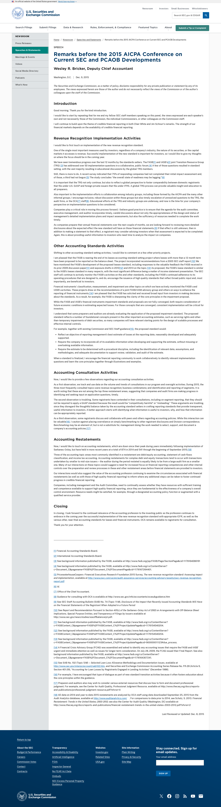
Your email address (166, 757)
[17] (88, 428)
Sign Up (163, 773)
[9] (155, 228)
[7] (79, 201)
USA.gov (100, 761)
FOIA (55, 761)
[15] (132, 329)
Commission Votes (26, 761)
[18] (190, 449)
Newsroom (147, 8)
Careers (21, 757)
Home (56, 40)
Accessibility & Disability (65, 752)
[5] (87, 177)
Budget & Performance (29, 752)
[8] (87, 201)
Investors (163, 8)
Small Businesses (180, 8)
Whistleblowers (200, 8)
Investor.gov (102, 752)
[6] (163, 177)
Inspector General (61, 766)
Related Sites (103, 757)
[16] (68, 421)
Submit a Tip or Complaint (192, 28)
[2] (169, 162)
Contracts (22, 771)
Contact (21, 766)
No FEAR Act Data (61, 771)
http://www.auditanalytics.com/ (110, 698)
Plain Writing (128, 752)
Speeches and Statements (89, 40)
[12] (121, 268)
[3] (61, 165)
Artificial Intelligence (63, 757)
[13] (149, 268)
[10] (193, 261)
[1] (154, 162)
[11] (88, 268)
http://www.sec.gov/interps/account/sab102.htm (79, 666)
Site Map (126, 761)
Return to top (24, 739)
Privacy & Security (131, 757)
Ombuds (56, 776)
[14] (91, 293)
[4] (150, 165)
